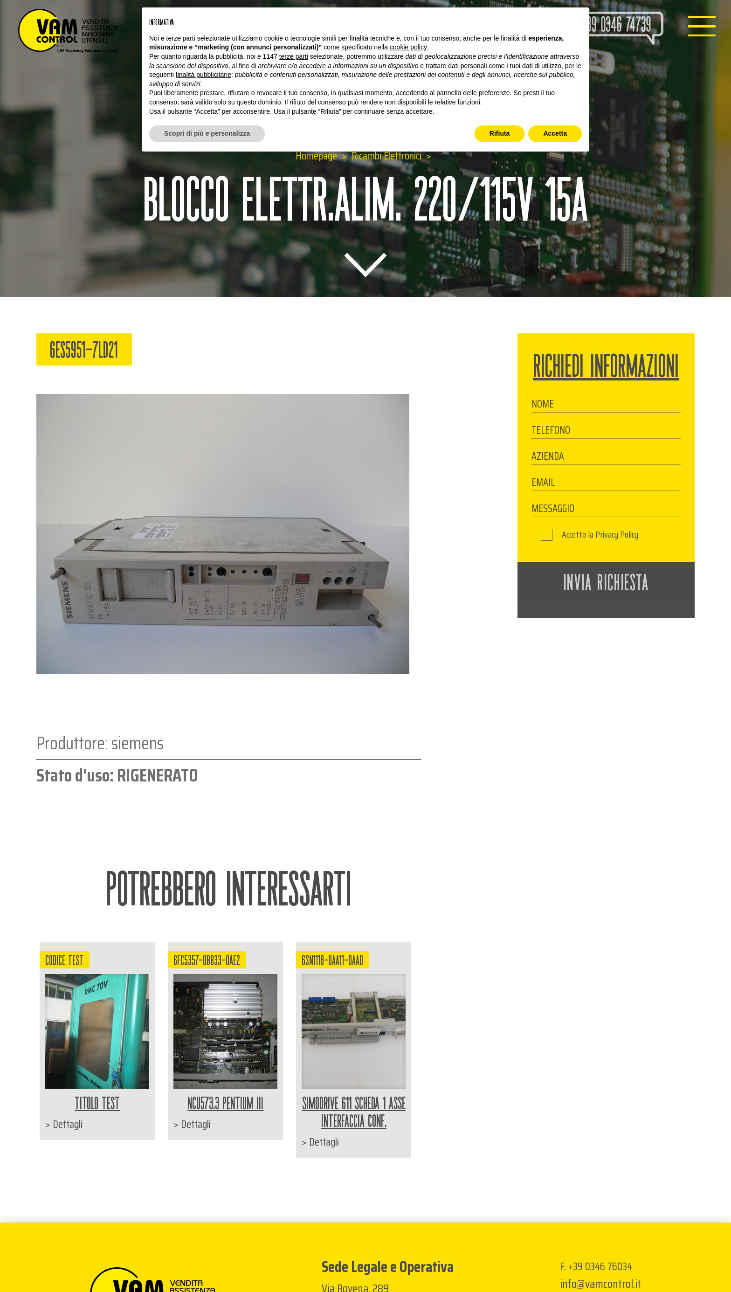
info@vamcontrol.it (600, 1284)
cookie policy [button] (408, 47)
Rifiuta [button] (500, 133)
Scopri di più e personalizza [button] (207, 133)
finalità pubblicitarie (203, 74)
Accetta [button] (555, 133)
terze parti (293, 56)
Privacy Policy (616, 534)
